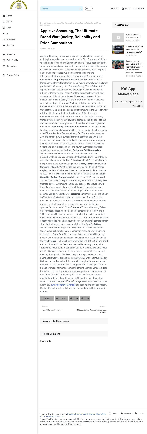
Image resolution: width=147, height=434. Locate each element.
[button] (89, 8)
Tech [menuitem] (7, 27)
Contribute (126, 413)
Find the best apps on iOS (128, 101)
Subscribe (9, 66)
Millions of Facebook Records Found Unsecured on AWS (134, 49)
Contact (138, 8)
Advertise (9, 54)
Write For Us (10, 60)
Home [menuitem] (7, 15)
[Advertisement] (128, 158)
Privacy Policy (11, 75)
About (125, 8)
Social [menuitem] (7, 21)
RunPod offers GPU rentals (63, 284)
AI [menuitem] (6, 33)
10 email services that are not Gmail (133, 36)
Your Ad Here (138, 106)
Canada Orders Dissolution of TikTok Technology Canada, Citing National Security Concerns (135, 67)
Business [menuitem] (9, 39)
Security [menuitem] (8, 45)
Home (114, 8)
